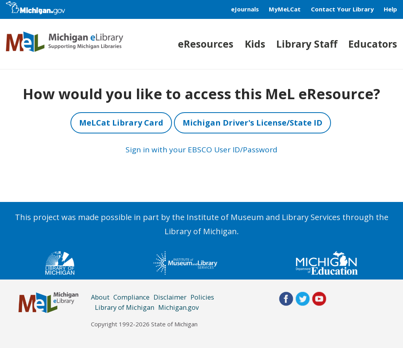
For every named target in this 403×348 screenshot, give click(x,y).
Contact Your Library (342, 9)
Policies (202, 297)
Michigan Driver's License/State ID (252, 122)
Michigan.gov (178, 307)
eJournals (245, 9)
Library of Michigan (124, 307)
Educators (372, 43)
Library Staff (306, 43)
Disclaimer (170, 297)
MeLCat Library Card (121, 122)
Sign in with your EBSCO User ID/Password (201, 149)
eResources (205, 43)
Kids (255, 43)
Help (390, 9)
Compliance (131, 297)
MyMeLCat (285, 9)
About (100, 297)
